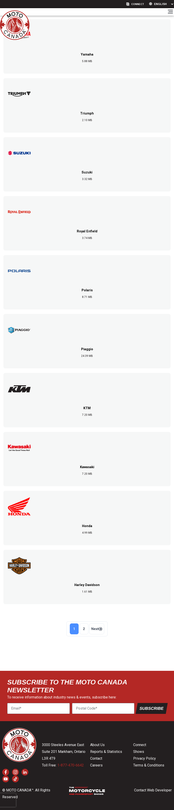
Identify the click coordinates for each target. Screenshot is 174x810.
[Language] (163, 4)
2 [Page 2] (84, 629)
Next (96, 629)
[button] (170, 12)
